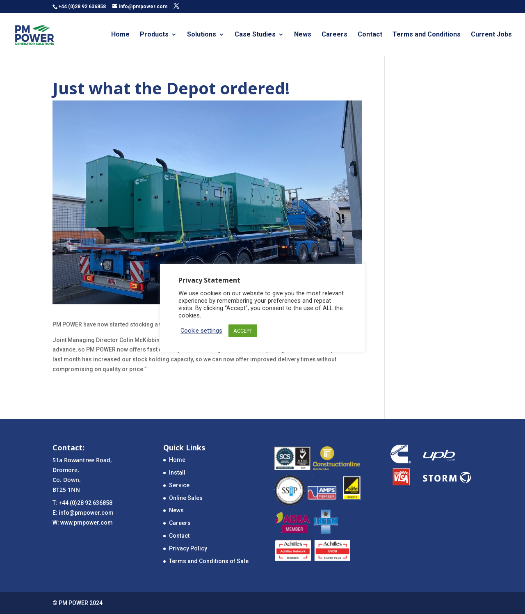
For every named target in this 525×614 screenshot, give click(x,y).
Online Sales (186, 498)
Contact (370, 35)
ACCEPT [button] (242, 331)
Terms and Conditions (427, 35)
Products (154, 35)
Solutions (201, 35)
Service (179, 485)
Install (177, 472)
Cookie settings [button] (201, 330)
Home (120, 35)
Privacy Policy (188, 548)
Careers (334, 35)
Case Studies (255, 35)
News (302, 35)
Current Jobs (491, 35)
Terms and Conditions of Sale (209, 561)
